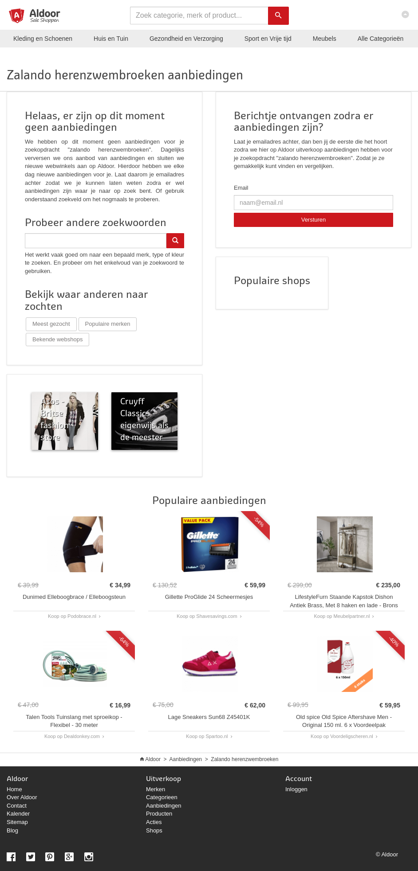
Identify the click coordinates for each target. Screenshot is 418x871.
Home (14, 789)
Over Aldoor (22, 797)
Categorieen (161, 797)
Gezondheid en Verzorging (186, 38)
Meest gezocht (51, 323)
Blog (12, 830)
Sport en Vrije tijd (268, 38)
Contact (17, 805)
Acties (154, 822)
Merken (155, 789)
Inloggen (296, 789)
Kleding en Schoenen (42, 38)
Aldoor (153, 759)
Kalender (18, 813)
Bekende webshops (57, 339)
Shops (154, 830)
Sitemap (17, 822)
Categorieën (381, 38)
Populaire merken (107, 323)
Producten (159, 813)
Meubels (324, 38)
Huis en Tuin (111, 38)
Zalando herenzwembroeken (244, 759)
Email (241, 187)
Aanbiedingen (186, 759)
